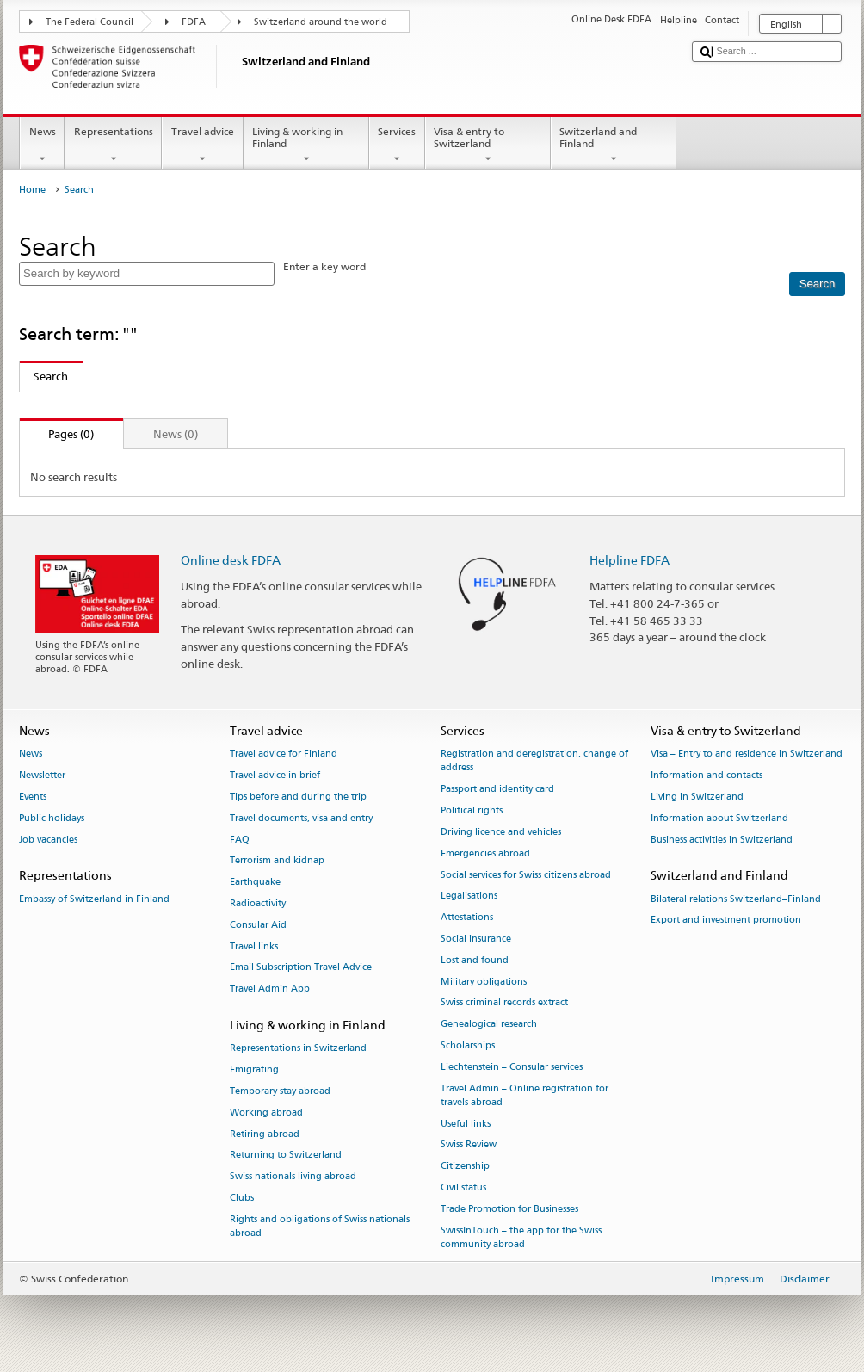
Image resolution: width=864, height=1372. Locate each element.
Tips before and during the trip (298, 796)
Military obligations (484, 981)
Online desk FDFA (231, 560)
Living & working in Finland (306, 145)
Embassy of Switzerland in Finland (94, 899)
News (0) (175, 434)
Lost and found (475, 960)
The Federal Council (89, 22)
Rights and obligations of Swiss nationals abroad (320, 1226)
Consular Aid (258, 924)
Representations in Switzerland (298, 1048)
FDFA (194, 22)
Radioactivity (258, 903)
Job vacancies (48, 839)
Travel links (254, 946)
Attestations (467, 918)
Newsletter (42, 776)
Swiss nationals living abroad (293, 1177)
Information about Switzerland (719, 818)
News (42, 145)
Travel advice (202, 145)
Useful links (466, 1123)
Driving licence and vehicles (501, 831)
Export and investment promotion (726, 920)
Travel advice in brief (275, 776)
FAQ (240, 839)
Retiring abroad (264, 1134)
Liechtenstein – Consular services (512, 1066)
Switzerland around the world (320, 22)
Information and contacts (706, 776)
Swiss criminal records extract (504, 1003)
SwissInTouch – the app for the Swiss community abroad (521, 1237)
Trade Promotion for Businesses (509, 1208)
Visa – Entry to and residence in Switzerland (746, 754)
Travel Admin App (270, 989)
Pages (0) (57, 434)
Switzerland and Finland (614, 145)
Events (32, 796)
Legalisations (469, 896)
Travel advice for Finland (283, 754)
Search (44, 376)
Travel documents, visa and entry (301, 818)
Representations (113, 145)
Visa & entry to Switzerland (488, 145)
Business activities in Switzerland (722, 839)
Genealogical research (489, 1024)
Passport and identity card (497, 789)
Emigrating (254, 1069)
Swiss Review (469, 1145)
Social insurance (476, 938)
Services (397, 145)
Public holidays (51, 818)
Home (32, 189)
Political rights (472, 811)
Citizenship (465, 1166)
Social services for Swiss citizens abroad (526, 875)
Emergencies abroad (485, 853)
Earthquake (255, 882)
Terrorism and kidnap (277, 861)
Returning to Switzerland (286, 1155)
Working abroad (266, 1112)
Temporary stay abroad (280, 1091)
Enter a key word (324, 266)
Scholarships (468, 1045)
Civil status (463, 1188)
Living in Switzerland (697, 796)
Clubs (242, 1197)
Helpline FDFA (629, 560)
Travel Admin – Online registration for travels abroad (524, 1095)
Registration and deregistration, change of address (534, 761)
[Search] (817, 284)
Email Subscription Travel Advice (301, 967)
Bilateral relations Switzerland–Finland (736, 899)
